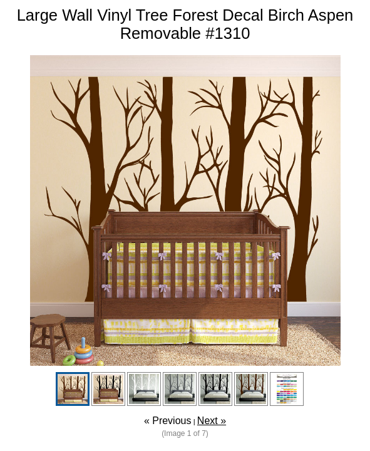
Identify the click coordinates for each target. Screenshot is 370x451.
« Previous (168, 420)
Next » (211, 420)
